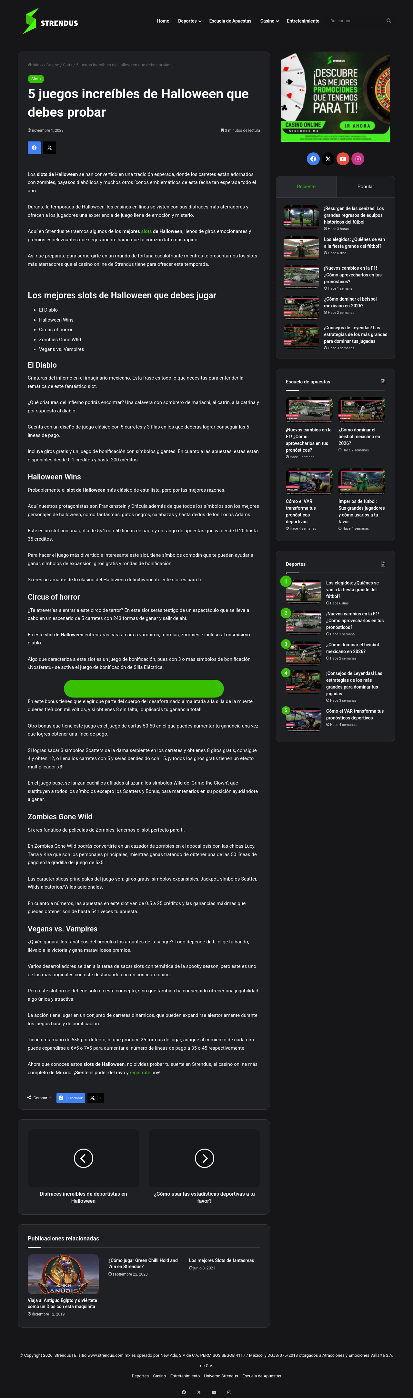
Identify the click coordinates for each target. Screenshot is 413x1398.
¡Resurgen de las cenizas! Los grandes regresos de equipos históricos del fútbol (355, 217)
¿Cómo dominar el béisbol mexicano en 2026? (359, 450)
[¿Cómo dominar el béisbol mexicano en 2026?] (303, 312)
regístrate (140, 1072)
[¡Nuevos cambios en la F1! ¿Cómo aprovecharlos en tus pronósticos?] (303, 281)
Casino (267, 21)
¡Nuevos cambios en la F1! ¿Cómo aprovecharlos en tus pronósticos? (355, 279)
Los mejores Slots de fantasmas (221, 1260)
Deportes (187, 21)
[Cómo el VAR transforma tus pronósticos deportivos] (309, 495)
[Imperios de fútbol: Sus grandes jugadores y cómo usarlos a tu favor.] (361, 495)
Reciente (306, 186)
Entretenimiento (303, 21)
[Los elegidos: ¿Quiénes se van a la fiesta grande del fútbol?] (303, 250)
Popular (366, 186)
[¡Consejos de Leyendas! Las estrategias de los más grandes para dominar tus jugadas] (303, 341)
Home (163, 21)
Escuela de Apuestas (230, 21)
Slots (67, 65)
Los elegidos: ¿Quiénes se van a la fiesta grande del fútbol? (352, 248)
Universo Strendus (221, 1376)
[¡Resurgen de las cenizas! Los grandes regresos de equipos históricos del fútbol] (303, 219)
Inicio (35, 65)
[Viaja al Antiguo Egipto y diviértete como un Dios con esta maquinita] (63, 1274)
